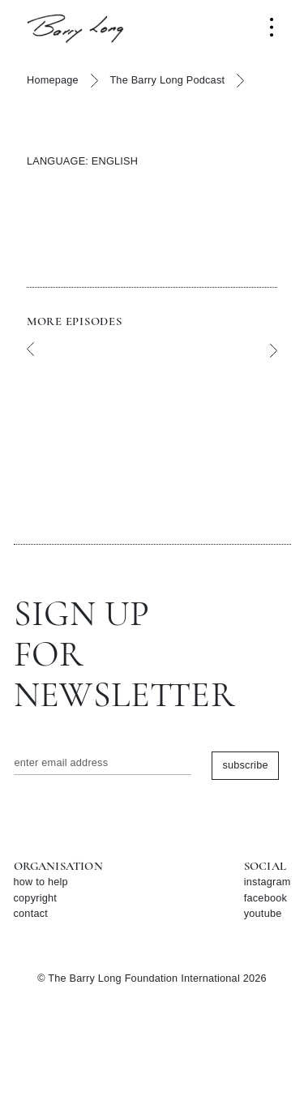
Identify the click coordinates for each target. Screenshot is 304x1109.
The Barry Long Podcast (167, 80)
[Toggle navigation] (271, 27)
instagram (267, 882)
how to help (41, 882)
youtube (263, 913)
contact (31, 913)
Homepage (53, 80)
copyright (36, 898)
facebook (265, 898)
